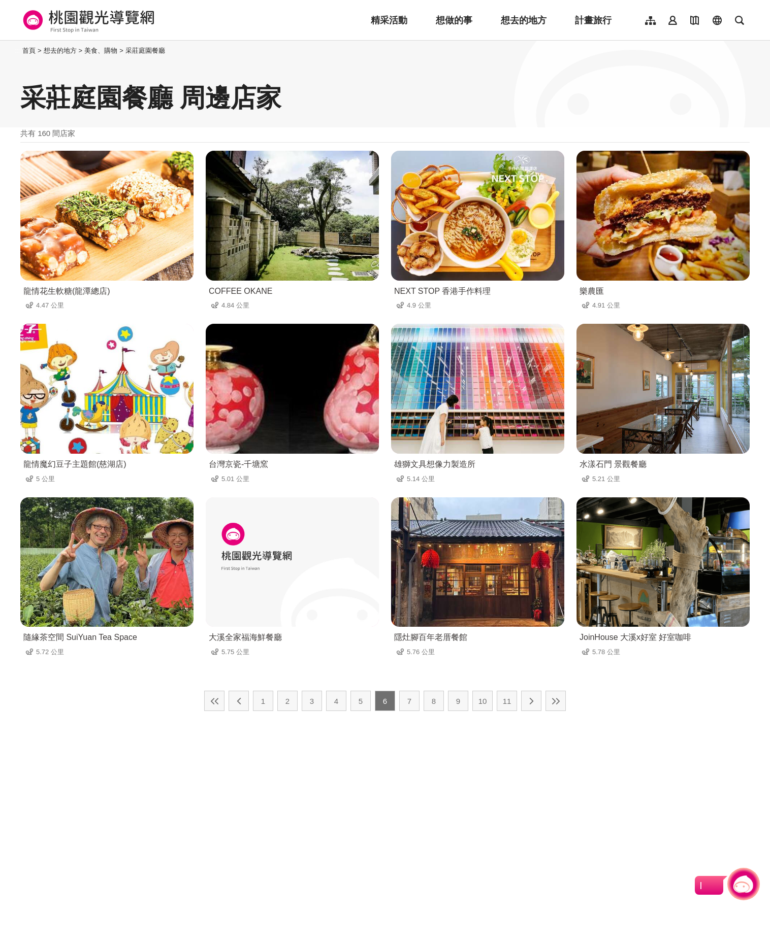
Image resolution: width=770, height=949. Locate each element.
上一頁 (239, 701)
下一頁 (531, 701)
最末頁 (556, 701)
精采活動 (389, 20)
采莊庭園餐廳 (145, 50)
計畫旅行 (593, 20)
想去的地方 (524, 20)
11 (507, 701)
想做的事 (454, 20)
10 (482, 701)
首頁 (29, 50)
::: (17, 50)
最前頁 (214, 701)
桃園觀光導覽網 (87, 20)
